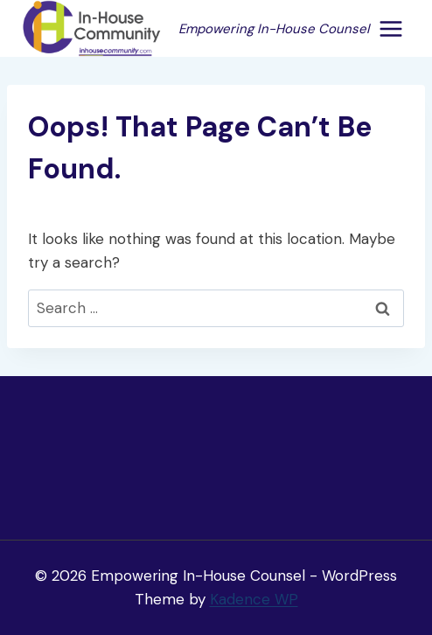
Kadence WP (254, 599)
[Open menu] (390, 28)
